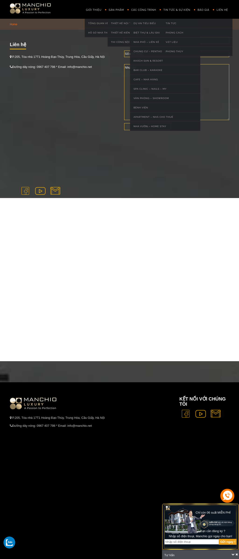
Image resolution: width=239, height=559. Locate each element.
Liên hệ (222, 9)
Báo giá (203, 9)
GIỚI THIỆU (94, 9)
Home (13, 24)
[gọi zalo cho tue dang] (9, 542)
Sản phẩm (116, 9)
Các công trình (143, 9)
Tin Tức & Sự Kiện (176, 9)
